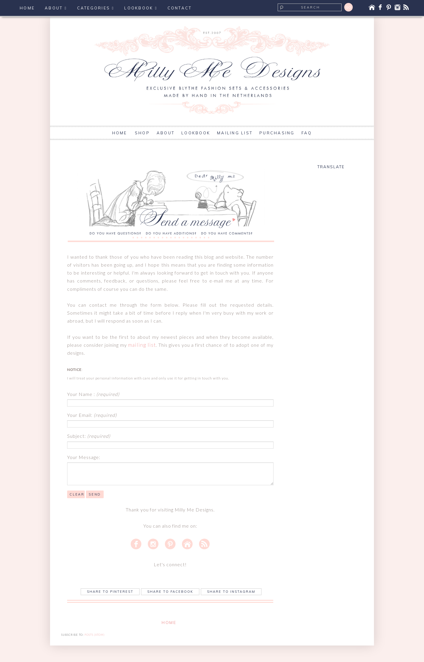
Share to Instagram (231, 592)
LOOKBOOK (195, 133)
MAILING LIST (235, 133)
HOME (120, 133)
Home (169, 622)
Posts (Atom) (95, 634)
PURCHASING (277, 133)
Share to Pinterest (110, 592)
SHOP (142, 133)
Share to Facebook (170, 592)
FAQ (307, 133)
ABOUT (166, 133)
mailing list (142, 345)
